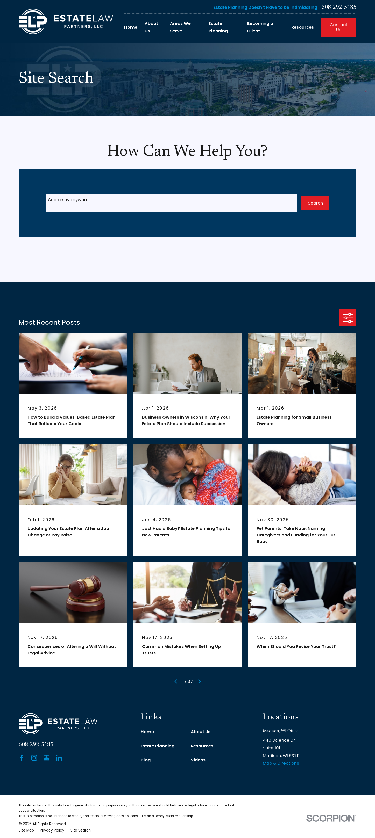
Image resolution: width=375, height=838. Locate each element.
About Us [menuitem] (151, 27)
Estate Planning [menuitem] (218, 27)
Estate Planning (157, 746)
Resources (202, 746)
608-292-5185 (339, 7)
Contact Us (339, 27)
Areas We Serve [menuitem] (180, 27)
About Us (200, 732)
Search (315, 203)
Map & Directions (281, 763)
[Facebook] (22, 758)
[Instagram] (34, 758)
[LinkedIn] (59, 758)
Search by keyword (68, 200)
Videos (198, 760)
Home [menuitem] (130, 27)
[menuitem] (26, 830)
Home (147, 732)
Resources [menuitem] (302, 27)
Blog (146, 760)
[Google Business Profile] (46, 758)
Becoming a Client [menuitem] (260, 27)
